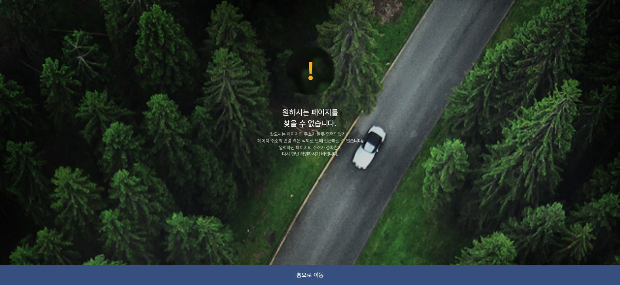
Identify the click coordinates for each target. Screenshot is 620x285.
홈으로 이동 (310, 275)
